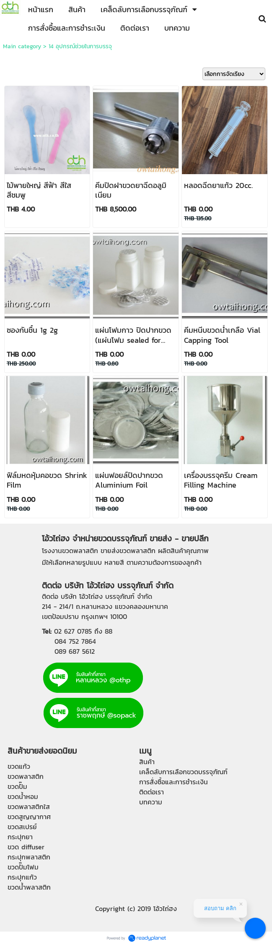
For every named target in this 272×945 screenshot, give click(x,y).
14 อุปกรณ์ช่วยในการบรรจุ (80, 46)
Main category (22, 46)
